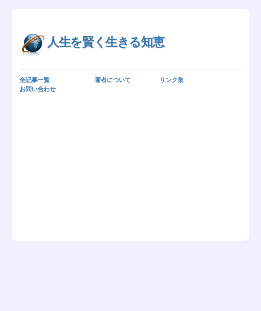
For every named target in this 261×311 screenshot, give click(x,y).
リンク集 (171, 79)
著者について (113, 79)
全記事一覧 (34, 79)
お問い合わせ (37, 89)
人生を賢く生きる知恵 (105, 42)
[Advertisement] (130, 169)
